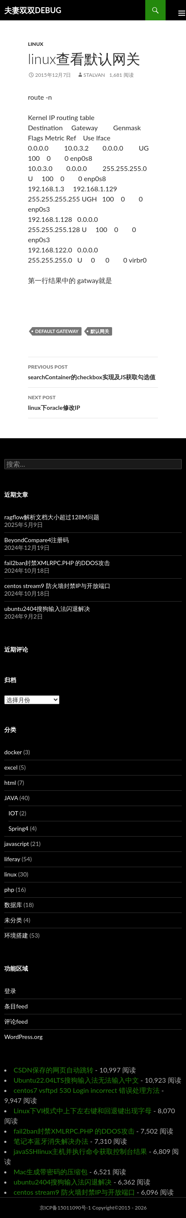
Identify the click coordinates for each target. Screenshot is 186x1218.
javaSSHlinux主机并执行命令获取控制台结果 (80, 1151)
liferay (12, 858)
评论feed (16, 1021)
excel (10, 767)
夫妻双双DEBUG (32, 10)
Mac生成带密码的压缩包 (50, 1172)
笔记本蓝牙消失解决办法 (51, 1141)
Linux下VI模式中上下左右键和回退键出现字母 (83, 1110)
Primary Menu (176, 10)
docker (13, 752)
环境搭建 (16, 935)
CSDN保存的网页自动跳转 (53, 1070)
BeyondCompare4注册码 (36, 539)
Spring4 (18, 828)
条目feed (16, 1006)
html (10, 782)
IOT (13, 813)
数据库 (13, 904)
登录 (10, 990)
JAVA (11, 797)
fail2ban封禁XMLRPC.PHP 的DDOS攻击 (57, 562)
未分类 (13, 920)
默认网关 (99, 331)
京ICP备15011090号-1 (65, 1207)
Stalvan (94, 75)
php (9, 889)
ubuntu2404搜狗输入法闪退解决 (47, 608)
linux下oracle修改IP (93, 401)
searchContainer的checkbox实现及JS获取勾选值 (93, 371)
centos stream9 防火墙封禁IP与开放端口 (57, 585)
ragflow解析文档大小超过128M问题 (51, 517)
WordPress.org (23, 1036)
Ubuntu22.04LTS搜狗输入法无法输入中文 (76, 1080)
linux (35, 44)
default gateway (57, 331)
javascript (16, 843)
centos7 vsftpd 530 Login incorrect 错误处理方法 (87, 1090)
